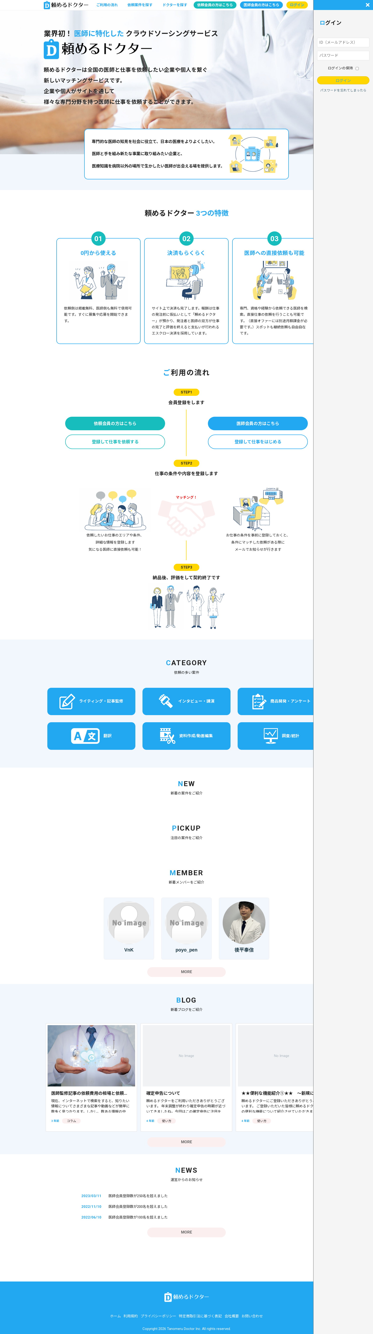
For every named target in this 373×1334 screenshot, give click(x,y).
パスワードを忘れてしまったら (343, 90)
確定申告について (163, 1093)
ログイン (297, 5)
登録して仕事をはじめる (258, 441)
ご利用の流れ (107, 5)
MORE (186, 972)
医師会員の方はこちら (261, 5)
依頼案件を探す (140, 5)
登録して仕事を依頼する (115, 441)
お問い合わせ (252, 1316)
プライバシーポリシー (158, 1316)
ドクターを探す (174, 5)
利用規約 (130, 1316)
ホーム (115, 1316)
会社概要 (232, 1316)
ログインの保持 (340, 68)
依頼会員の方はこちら (215, 5)
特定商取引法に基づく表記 (200, 1316)
